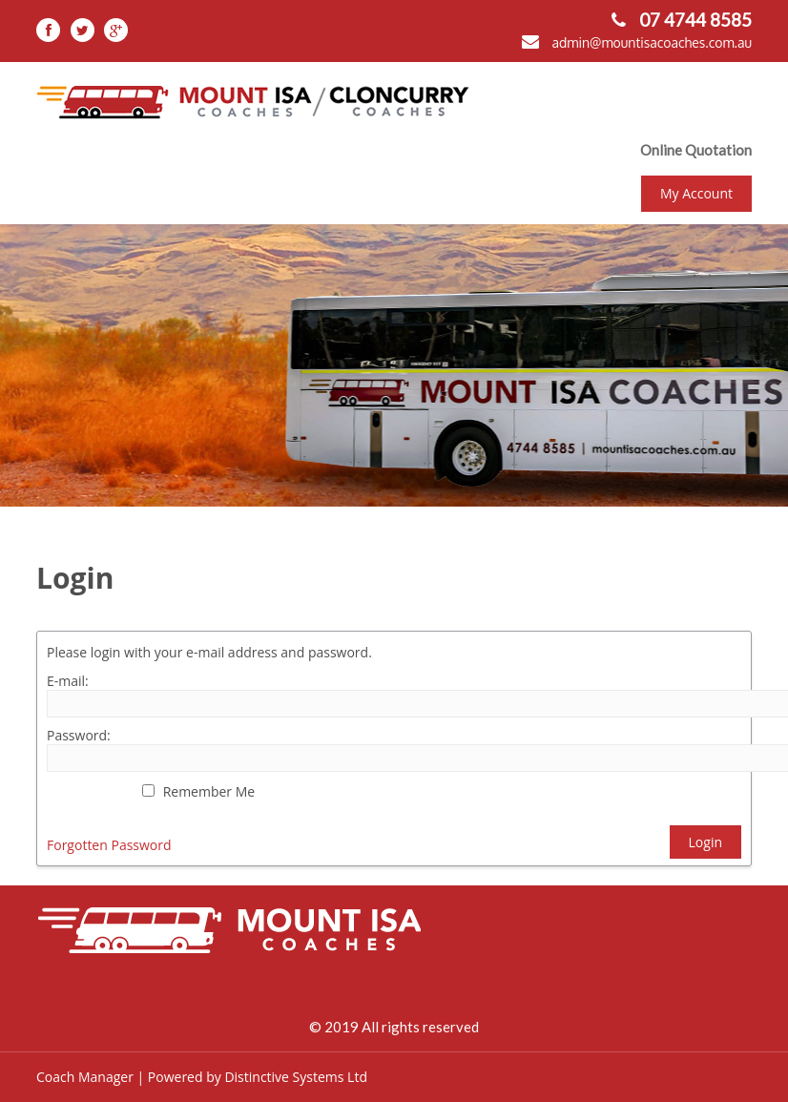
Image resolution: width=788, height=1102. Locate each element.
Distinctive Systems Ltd (295, 1077)
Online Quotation (696, 149)
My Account (696, 193)
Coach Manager (85, 1077)
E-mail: (68, 681)
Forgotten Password (109, 845)
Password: (79, 735)
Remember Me (209, 791)
